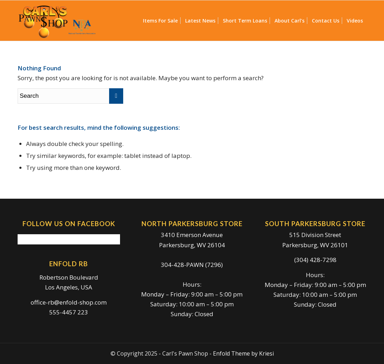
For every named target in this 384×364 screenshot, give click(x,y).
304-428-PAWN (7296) (192, 265)
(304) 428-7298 (315, 260)
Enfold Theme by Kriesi (243, 353)
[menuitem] (160, 20)
